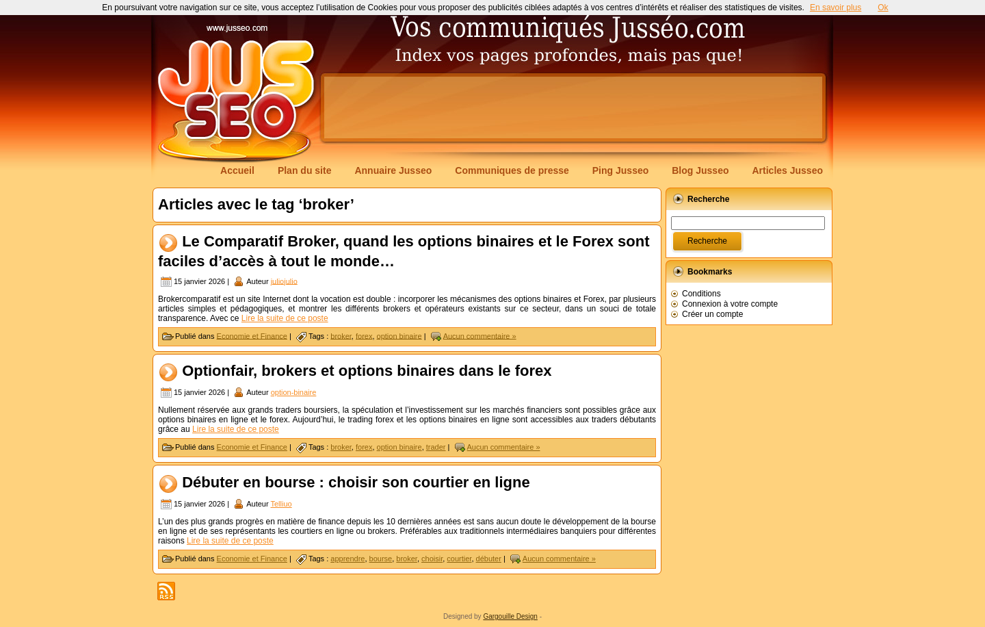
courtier (459, 558)
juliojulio (284, 281)
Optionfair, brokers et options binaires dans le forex (366, 370)
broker (341, 335)
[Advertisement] (573, 107)
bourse (381, 558)
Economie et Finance (252, 335)
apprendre (347, 558)
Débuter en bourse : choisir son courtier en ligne (356, 482)
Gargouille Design (510, 616)
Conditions (701, 293)
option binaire (399, 335)
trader (436, 447)
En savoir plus (835, 7)
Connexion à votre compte (730, 304)
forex (364, 335)
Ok (883, 7)
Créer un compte (712, 314)
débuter (488, 558)
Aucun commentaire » (479, 335)
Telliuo (280, 504)
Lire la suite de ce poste (284, 318)
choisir (432, 558)
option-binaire (294, 392)
